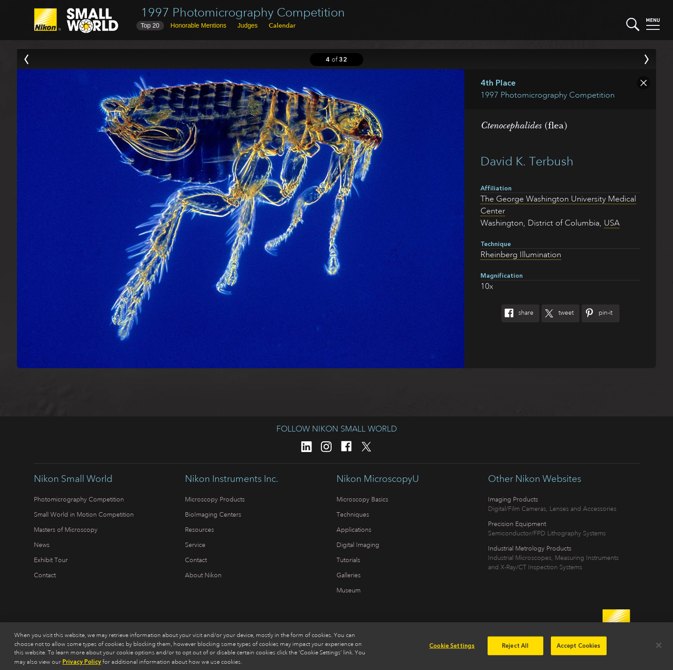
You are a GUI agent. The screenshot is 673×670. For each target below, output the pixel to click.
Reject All (515, 649)
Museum (348, 590)
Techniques (352, 514)
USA (612, 223)
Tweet (558, 313)
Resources (199, 530)
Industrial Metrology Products (529, 548)
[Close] (659, 649)
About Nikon (203, 575)
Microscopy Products (215, 499)
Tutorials (348, 560)
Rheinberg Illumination (520, 254)
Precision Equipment (517, 524)
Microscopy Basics (362, 499)
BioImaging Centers (213, 514)
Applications (353, 530)
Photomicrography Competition (79, 499)
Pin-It (597, 313)
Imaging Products (513, 499)
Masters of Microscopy (66, 530)
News (41, 545)
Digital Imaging (357, 545)
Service (195, 545)
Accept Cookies (579, 649)
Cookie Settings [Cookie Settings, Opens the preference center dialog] (452, 649)
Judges (248, 25)
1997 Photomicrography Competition (243, 12)
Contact (45, 575)
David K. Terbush (527, 161)
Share (517, 313)
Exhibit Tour (51, 560)
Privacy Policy (81, 665)
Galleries (348, 575)
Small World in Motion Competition (84, 514)
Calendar (282, 25)
